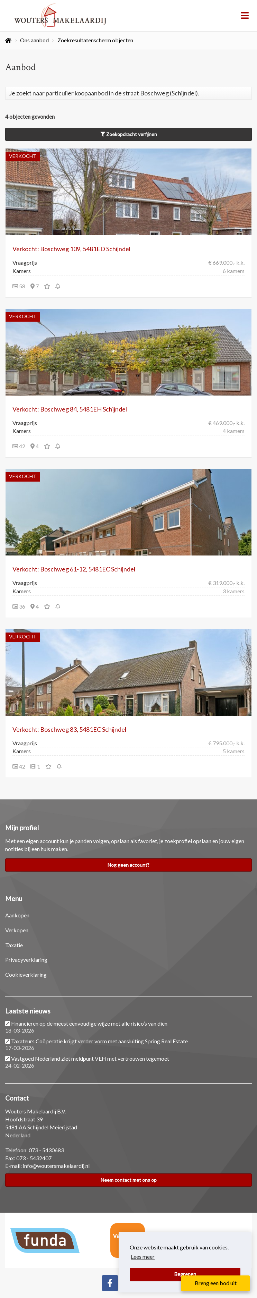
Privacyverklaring (26, 959)
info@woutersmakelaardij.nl (56, 1165)
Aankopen (17, 915)
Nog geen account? (128, 865)
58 (18, 286)
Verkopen (16, 930)
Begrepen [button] (185, 1274)
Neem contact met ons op (129, 1180)
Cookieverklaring (26, 974)
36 (18, 606)
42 (18, 446)
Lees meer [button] (143, 1256)
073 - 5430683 (46, 1150)
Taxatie (14, 945)
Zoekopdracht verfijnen (128, 134)
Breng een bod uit (216, 1283)
